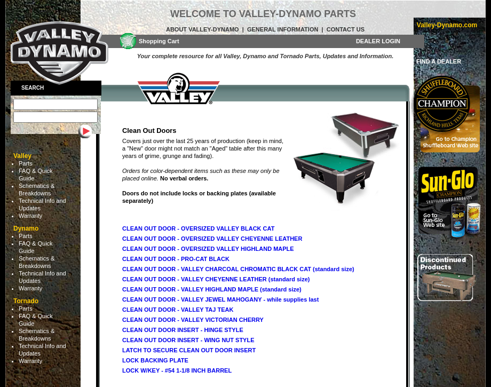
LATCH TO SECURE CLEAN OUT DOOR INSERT (189, 350)
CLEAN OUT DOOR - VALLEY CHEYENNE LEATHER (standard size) (216, 279)
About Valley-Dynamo (202, 29)
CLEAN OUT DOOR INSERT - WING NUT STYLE (188, 340)
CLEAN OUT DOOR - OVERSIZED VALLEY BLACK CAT (198, 228)
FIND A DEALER (438, 61)
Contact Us (346, 29)
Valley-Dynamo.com (447, 25)
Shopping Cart (159, 41)
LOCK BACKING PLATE (155, 360)
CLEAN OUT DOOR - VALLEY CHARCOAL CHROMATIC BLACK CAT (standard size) (238, 269)
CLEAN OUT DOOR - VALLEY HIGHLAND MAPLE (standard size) (212, 289)
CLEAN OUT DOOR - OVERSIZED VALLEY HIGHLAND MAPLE (208, 249)
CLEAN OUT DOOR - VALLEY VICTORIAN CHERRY (193, 320)
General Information (282, 29)
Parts (26, 163)
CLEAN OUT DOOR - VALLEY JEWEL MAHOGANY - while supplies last (220, 299)
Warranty (30, 215)
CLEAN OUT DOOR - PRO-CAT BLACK (175, 259)
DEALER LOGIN (378, 41)
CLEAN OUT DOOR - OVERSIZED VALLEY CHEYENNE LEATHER (212, 238)
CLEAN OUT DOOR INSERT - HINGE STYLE (182, 330)
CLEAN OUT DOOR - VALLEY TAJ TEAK (177, 309)
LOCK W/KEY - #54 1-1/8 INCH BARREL (177, 370)
